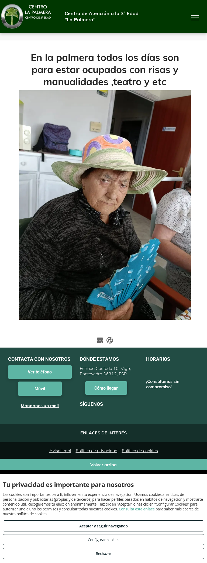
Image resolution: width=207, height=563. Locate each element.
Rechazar (103, 553)
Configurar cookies (103, 539)
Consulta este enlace (136, 508)
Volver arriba (103, 464)
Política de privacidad (96, 450)
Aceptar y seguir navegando (103, 525)
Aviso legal (60, 450)
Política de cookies (140, 450)
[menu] (195, 18)
